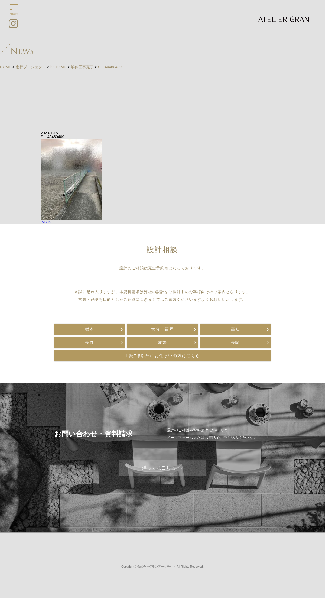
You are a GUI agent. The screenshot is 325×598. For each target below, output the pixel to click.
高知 (235, 329)
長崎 (235, 342)
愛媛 (162, 342)
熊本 (89, 329)
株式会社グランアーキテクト (156, 566)
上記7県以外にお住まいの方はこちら (162, 356)
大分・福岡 (162, 329)
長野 (89, 342)
